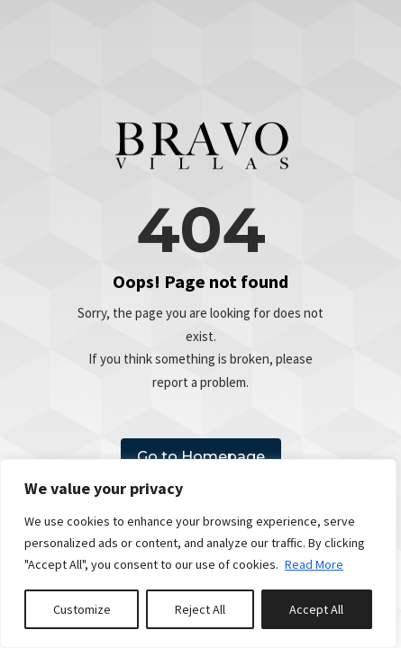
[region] (198, 553)
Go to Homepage (201, 456)
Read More (314, 564)
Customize (82, 609)
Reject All (200, 609)
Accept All (316, 609)
